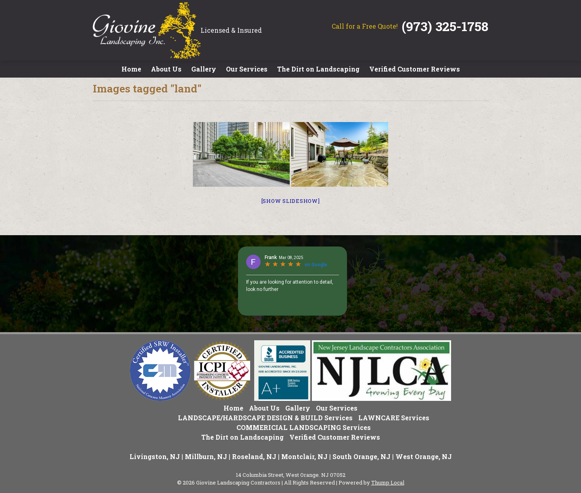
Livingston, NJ (155, 456)
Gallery (203, 69)
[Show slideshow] (290, 200)
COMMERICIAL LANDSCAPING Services (303, 427)
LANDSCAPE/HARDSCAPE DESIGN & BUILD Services (265, 417)
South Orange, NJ (361, 456)
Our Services (247, 69)
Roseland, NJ (254, 456)
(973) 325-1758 (445, 26)
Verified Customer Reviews (414, 69)
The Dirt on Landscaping (318, 69)
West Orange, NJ (423, 456)
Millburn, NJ (206, 456)
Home (131, 69)
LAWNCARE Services (393, 417)
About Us (166, 69)
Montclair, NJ (304, 456)
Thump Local (387, 482)
